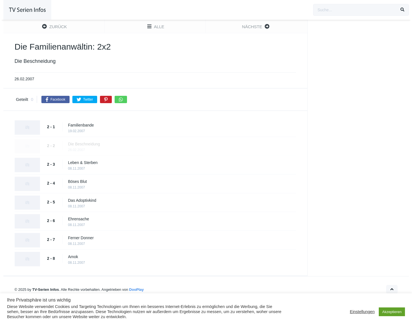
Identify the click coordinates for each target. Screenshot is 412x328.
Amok (73, 256)
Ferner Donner (81, 238)
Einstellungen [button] (362, 311)
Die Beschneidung (84, 144)
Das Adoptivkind (82, 200)
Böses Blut (77, 181)
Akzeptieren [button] (392, 312)
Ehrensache (78, 219)
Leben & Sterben (83, 162)
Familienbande (81, 125)
